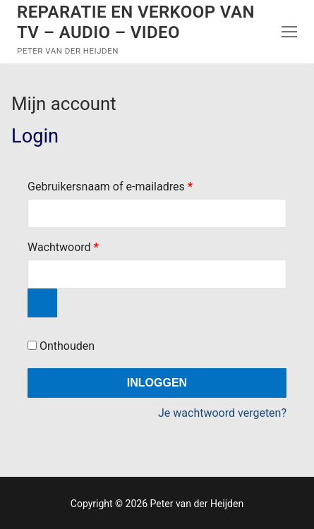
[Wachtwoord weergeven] (42, 303)
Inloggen (157, 383)
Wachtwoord (80, 245)
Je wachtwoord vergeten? (222, 413)
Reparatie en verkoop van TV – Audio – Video (136, 22)
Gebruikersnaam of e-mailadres (127, 184)
